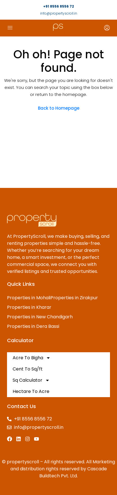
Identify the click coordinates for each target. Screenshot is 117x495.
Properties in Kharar (29, 307)
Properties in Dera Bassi (33, 326)
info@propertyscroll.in (58, 13)
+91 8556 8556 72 (58, 6)
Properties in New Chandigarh (40, 317)
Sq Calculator (31, 380)
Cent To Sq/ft (28, 369)
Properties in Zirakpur (74, 297)
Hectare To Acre (31, 391)
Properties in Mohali (29, 297)
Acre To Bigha (32, 358)
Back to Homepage (58, 108)
